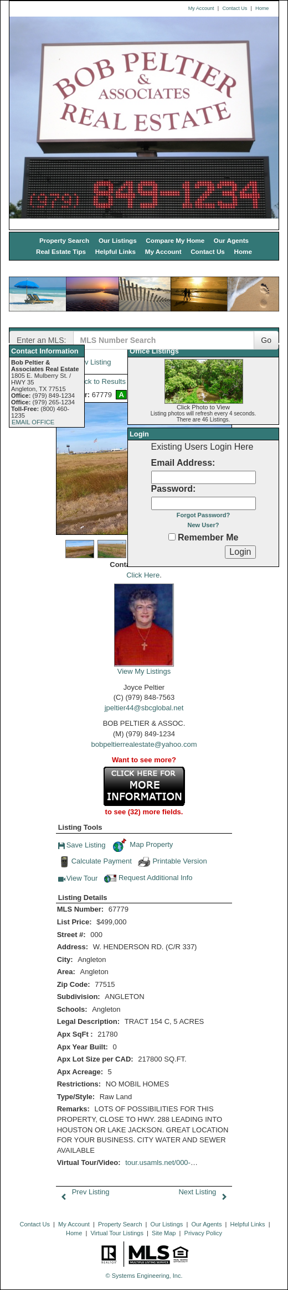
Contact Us (234, 8)
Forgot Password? (203, 515)
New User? (203, 525)
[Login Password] (203, 503)
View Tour (78, 879)
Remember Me (203, 537)
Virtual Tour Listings (116, 1233)
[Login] (240, 552)
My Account (201, 8)
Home (262, 8)
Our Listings (118, 240)
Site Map (164, 1233)
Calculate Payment (94, 861)
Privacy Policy (203, 1233)
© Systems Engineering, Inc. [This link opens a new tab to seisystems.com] (144, 1275)
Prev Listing (83, 1192)
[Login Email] (203, 477)
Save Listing (82, 846)
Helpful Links (115, 251)
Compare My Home (175, 240)
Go (266, 340)
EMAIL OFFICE (33, 422)
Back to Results (93, 381)
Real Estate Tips (61, 251)
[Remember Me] (172, 536)
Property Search (64, 240)
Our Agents (231, 240)
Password (172, 488)
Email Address (182, 462)
